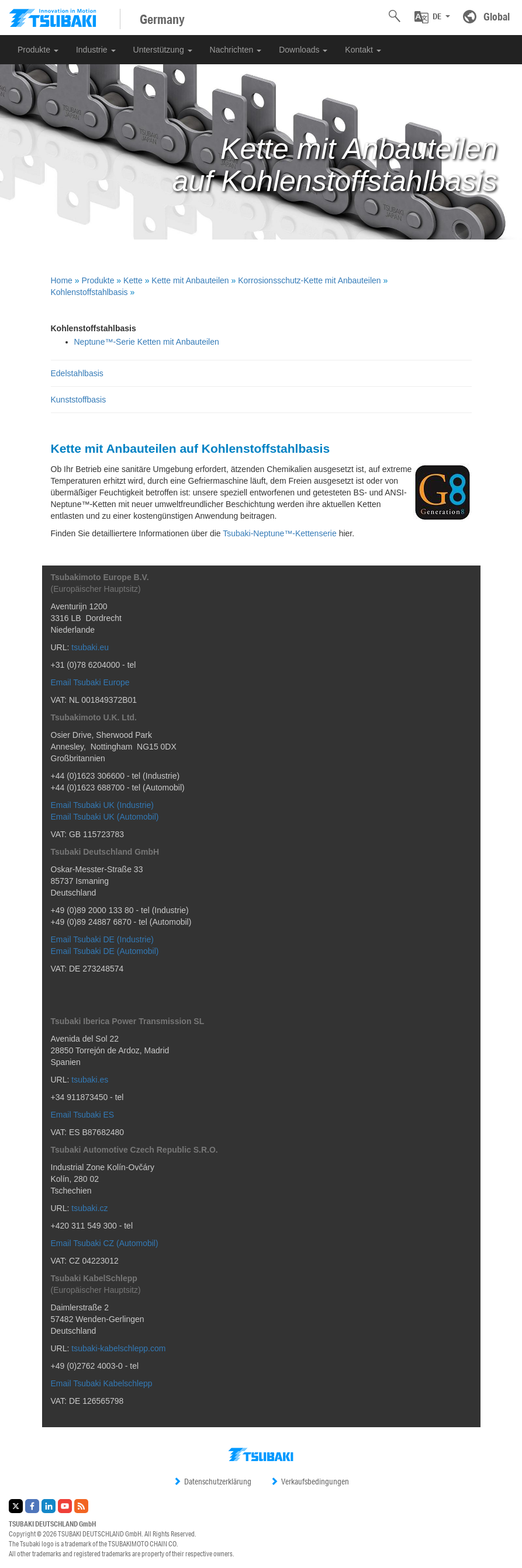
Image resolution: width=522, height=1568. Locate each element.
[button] (432, 17)
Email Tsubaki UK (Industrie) (102, 805)
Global (496, 16)
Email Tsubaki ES (83, 1114)
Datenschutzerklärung (212, 1481)
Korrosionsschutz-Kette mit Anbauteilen (309, 280)
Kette (133, 280)
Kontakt (363, 49)
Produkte (38, 49)
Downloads (303, 49)
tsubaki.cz (89, 1208)
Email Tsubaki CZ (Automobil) (104, 1243)
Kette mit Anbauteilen (190, 280)
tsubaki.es (89, 1079)
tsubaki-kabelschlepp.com (118, 1348)
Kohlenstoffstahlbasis (89, 292)
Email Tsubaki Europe (90, 682)
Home (61, 280)
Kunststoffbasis (78, 399)
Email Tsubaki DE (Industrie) (102, 939)
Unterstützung (162, 49)
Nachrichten (236, 49)
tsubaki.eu (90, 647)
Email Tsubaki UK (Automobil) (105, 816)
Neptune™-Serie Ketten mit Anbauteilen (146, 341)
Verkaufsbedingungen (309, 1481)
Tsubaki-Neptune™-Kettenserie (280, 533)
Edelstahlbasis (77, 373)
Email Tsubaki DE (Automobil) (105, 951)
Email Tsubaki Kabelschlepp (102, 1383)
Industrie (96, 49)
